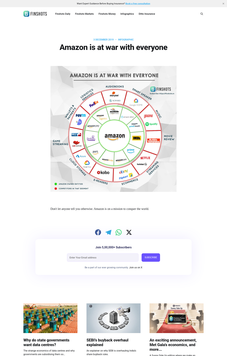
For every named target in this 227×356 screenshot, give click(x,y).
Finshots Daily (62, 13)
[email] (103, 257)
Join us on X (135, 267)
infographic (126, 40)
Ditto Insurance (147, 13)
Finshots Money (107, 13)
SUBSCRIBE (151, 257)
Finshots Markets (84, 13)
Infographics (127, 13)
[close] (223, 3)
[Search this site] (201, 13)
